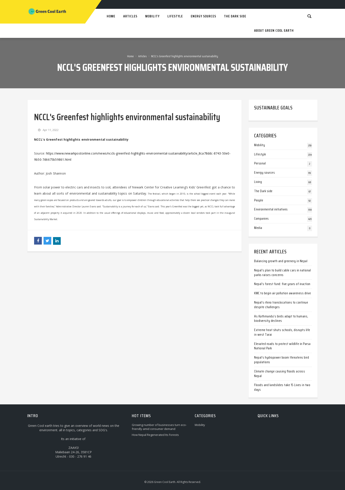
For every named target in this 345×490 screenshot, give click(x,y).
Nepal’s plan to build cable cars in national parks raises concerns (282, 272)
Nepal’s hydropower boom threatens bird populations (281, 360)
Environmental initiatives (271, 209)
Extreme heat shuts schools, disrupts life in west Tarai (282, 332)
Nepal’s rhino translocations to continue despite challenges (281, 305)
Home (130, 56)
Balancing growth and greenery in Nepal (280, 261)
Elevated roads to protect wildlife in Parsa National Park (282, 346)
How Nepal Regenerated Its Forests (155, 435)
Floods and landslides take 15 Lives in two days (282, 387)
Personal (260, 163)
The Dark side (263, 191)
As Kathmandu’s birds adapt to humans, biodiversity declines (281, 318)
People (258, 200)
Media (258, 227)
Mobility (259, 145)
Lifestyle (260, 154)
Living (258, 181)
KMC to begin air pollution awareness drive (282, 293)
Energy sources (264, 172)
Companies (261, 218)
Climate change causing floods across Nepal (279, 373)
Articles (142, 56)
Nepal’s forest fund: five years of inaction (282, 284)
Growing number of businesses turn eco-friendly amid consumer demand (159, 427)
